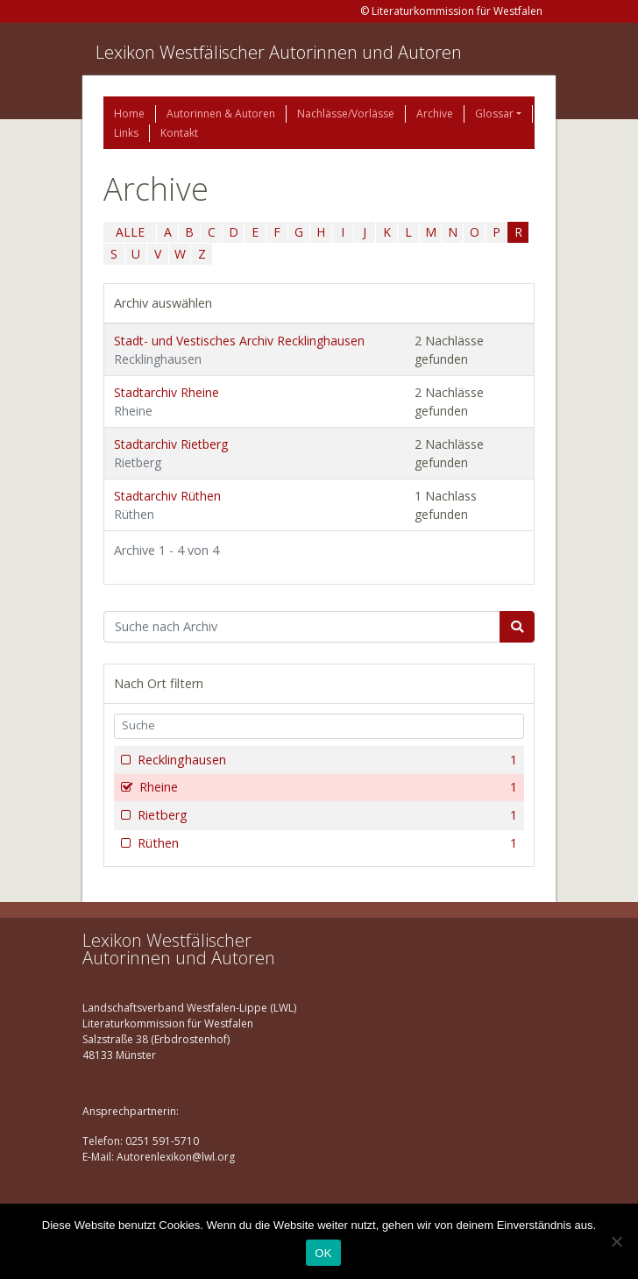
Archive (434, 113)
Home (129, 113)
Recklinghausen (325, 760)
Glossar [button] (494, 113)
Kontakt (179, 132)
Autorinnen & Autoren (221, 113)
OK (323, 1253)
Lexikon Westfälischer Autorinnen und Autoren (279, 52)
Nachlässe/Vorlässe (345, 113)
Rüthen (325, 843)
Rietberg (325, 815)
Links (126, 132)
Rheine (326, 787)
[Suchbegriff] (301, 627)
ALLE (130, 232)
